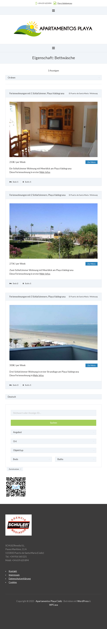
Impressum (14, 575)
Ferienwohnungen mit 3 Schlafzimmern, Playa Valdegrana (37, 296)
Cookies (13, 582)
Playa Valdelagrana (64, 3)
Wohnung (94, 93)
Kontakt (13, 571)
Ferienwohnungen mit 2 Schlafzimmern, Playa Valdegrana (37, 195)
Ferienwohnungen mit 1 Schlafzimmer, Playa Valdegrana (36, 93)
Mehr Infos (45, 172)
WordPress (83, 601)
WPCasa (53, 604)
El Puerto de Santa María (78, 93)
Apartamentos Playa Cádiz (49, 601)
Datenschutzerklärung (20, 578)
